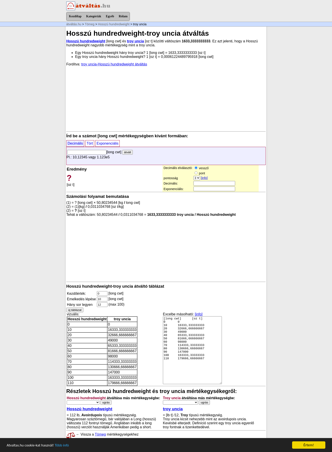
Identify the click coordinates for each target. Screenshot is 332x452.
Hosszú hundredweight (113, 24)
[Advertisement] (166, 98)
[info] (204, 178)
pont (200, 173)
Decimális (75, 143)
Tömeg (89, 24)
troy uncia (135, 41)
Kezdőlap (75, 16)
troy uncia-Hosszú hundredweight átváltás (114, 64)
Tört (90, 143)
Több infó (62, 445)
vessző (202, 168)
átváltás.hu (73, 24)
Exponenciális (108, 143)
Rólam (123, 16)
